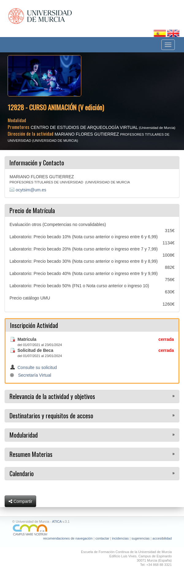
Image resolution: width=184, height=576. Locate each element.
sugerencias (141, 538)
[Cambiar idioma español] (160, 33)
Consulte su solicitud (37, 367)
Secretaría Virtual (34, 375)
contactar (102, 538)
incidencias (120, 538)
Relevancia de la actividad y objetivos (52, 396)
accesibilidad (162, 538)
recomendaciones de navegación (68, 538)
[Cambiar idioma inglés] (173, 33)
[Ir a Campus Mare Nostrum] (92, 530)
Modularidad (24, 434)
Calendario (22, 473)
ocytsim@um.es (31, 189)
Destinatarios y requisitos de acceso (51, 415)
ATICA (57, 521)
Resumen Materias (31, 454)
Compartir (20, 501)
